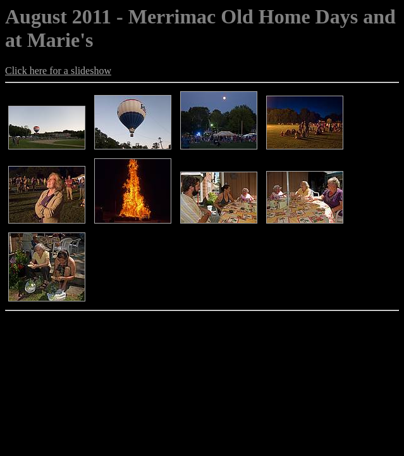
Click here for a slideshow (58, 70)
